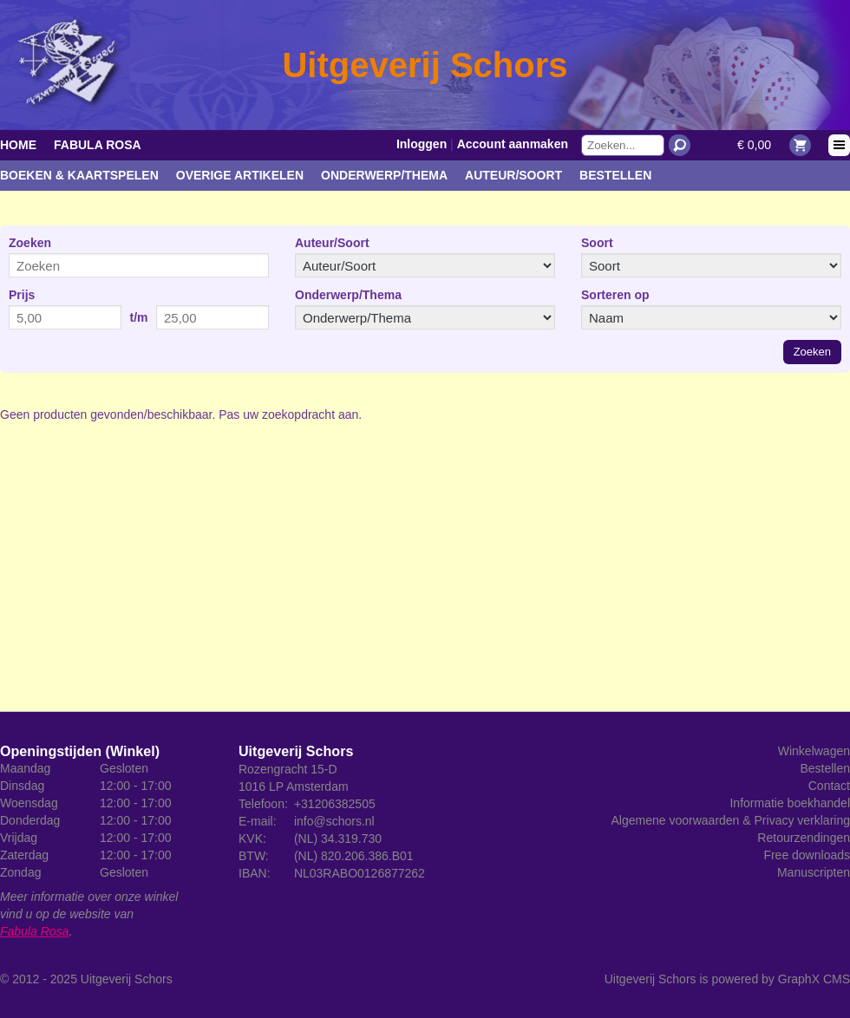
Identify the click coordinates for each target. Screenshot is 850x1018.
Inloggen (421, 144)
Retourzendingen (803, 838)
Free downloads (806, 855)
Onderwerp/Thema (384, 175)
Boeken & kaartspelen (79, 175)
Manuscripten (813, 872)
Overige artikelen (240, 175)
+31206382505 (335, 804)
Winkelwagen (814, 751)
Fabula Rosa (97, 145)
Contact (829, 786)
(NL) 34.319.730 (338, 838)
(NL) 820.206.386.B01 (354, 856)
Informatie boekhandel (789, 803)
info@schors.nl (334, 821)
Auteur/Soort (513, 175)
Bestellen (615, 175)
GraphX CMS (814, 979)
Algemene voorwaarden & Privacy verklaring (730, 820)
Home (18, 145)
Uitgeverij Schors (127, 979)
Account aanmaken (512, 144)
